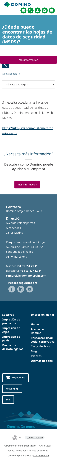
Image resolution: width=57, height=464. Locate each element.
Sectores (8, 314)
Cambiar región (35, 437)
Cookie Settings (41, 455)
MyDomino (12, 388)
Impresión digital (42, 314)
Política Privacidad (17, 450)
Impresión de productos (11, 321)
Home (35, 324)
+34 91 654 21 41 (27, 266)
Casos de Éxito (40, 346)
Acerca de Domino (37, 331)
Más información (28, 60)
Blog (34, 351)
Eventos (36, 356)
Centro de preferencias (19, 455)
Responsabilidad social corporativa (43, 339)
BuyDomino (15, 378)
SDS (8, 399)
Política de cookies (38, 450)
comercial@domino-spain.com (26, 275)
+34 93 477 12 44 (30, 270)
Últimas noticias (42, 361)
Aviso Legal (45, 445)
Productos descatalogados (12, 347)
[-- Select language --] (28, 84)
